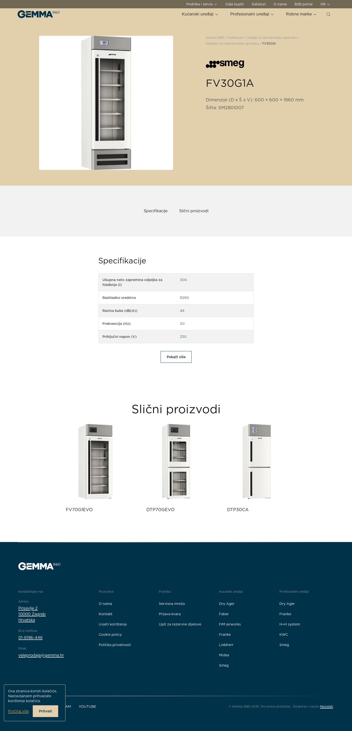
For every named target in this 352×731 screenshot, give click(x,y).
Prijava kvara (170, 614)
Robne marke (301, 14)
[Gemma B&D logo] (39, 14)
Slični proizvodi (194, 211)
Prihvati (45, 711)
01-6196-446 (30, 637)
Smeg (224, 665)
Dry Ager (226, 604)
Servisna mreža (172, 604)
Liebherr (226, 645)
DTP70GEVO (160, 509)
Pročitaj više (18, 711)
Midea (224, 655)
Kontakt (105, 614)
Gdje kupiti (234, 4)
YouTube (87, 706)
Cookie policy (110, 635)
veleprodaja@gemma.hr (41, 655)
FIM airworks (230, 624)
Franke (225, 635)
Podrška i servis (202, 4)
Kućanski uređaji (200, 14)
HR (325, 4)
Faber (224, 614)
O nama (280, 4)
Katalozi (259, 4)
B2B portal (304, 4)
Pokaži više (176, 357)
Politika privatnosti (115, 645)
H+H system (289, 624)
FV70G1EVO (79, 509)
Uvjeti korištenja (113, 624)
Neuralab (326, 706)
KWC (283, 635)
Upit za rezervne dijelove (180, 624)
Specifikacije (155, 211)
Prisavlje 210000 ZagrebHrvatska (32, 614)
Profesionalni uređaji (252, 14)
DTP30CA (238, 509)
